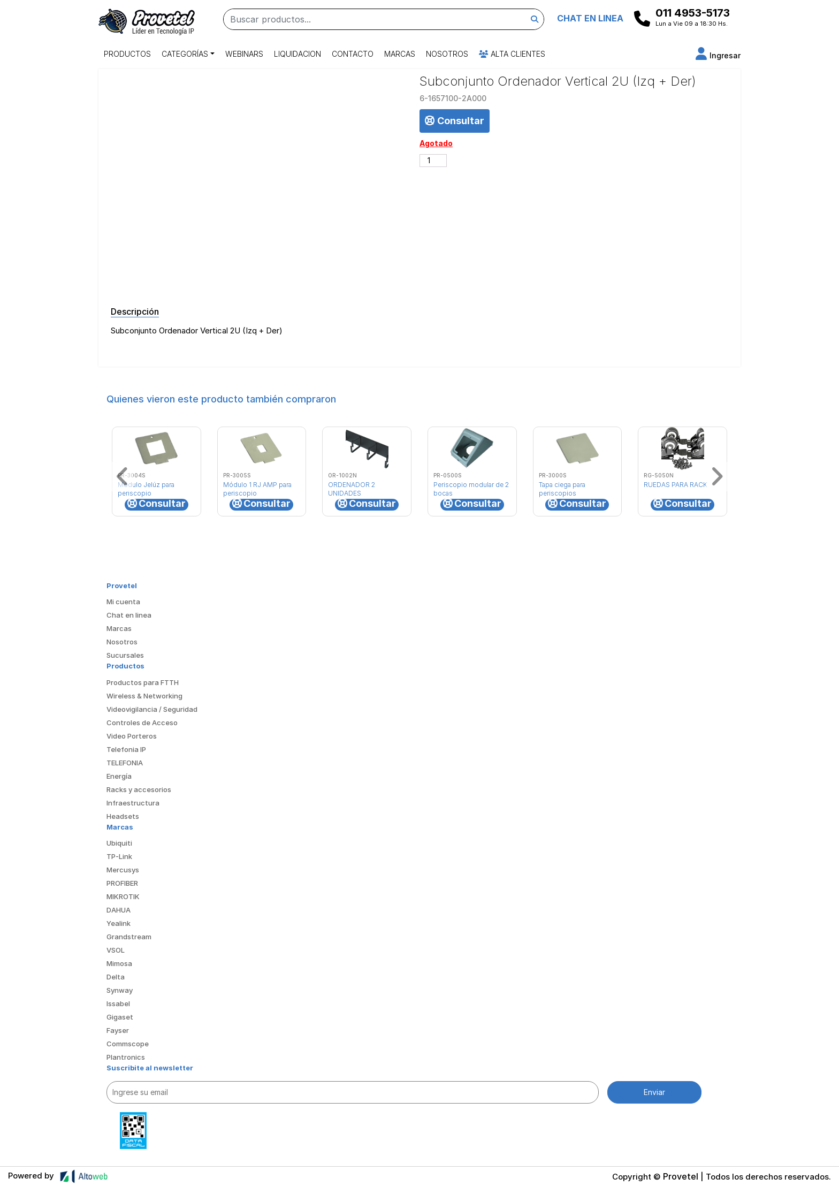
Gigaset (119, 1017)
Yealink (118, 923)
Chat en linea (128, 615)
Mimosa (119, 963)
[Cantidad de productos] (433, 160)
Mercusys (122, 869)
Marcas (399, 53)
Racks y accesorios (138, 789)
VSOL (115, 950)
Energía (119, 776)
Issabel (118, 1003)
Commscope (127, 1043)
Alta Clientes (512, 53)
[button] (718, 55)
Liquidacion (297, 53)
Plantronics (125, 1057)
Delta (115, 976)
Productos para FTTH (142, 682)
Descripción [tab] (135, 311)
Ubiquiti (119, 843)
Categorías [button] (185, 53)
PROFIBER (122, 883)
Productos (127, 53)
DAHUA (118, 910)
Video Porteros (131, 736)
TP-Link (119, 856)
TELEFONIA (124, 762)
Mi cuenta (123, 601)
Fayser (117, 1030)
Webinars (244, 53)
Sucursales (125, 655)
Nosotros (447, 53)
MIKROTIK (123, 896)
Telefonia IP (126, 749)
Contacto (352, 53)
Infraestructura (132, 803)
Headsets (122, 816)
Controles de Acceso (142, 722)
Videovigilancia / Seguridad (151, 709)
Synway (119, 990)
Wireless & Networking (144, 695)
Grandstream (128, 936)
